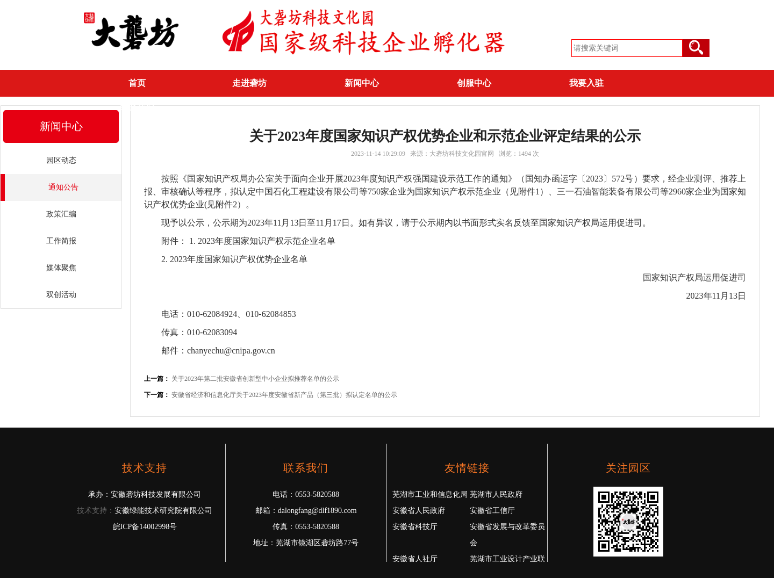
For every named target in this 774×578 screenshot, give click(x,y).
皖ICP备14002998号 (145, 527)
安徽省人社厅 (415, 559)
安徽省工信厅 (492, 511)
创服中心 (474, 83)
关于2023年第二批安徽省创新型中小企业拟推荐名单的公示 (255, 378)
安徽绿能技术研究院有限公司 (163, 511)
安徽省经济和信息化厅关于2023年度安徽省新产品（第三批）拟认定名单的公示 (284, 395)
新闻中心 (362, 83)
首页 (137, 83)
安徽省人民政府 (418, 511)
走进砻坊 (249, 83)
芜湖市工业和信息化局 (430, 494)
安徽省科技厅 (415, 527)
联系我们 (137, 107)
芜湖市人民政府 (496, 494)
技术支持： (95, 511)
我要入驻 (586, 83)
